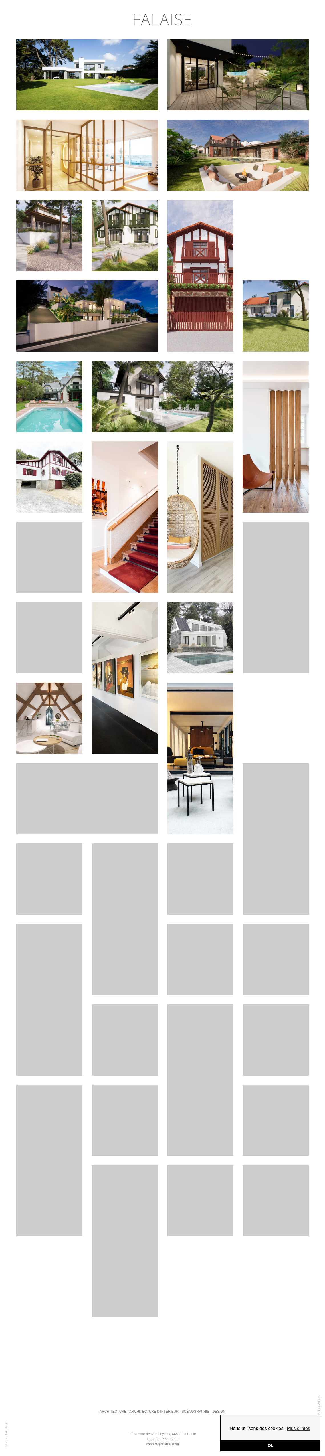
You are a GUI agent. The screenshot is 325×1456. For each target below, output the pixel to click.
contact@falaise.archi (162, 1444)
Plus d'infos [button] (298, 1428)
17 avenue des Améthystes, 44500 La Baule (162, 1434)
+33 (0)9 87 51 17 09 (163, 1439)
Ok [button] (270, 1445)
